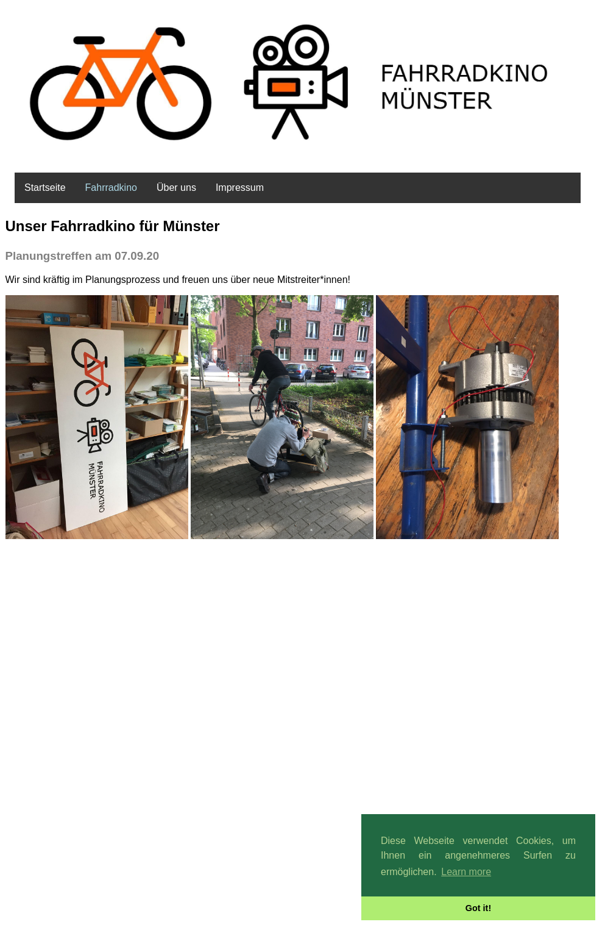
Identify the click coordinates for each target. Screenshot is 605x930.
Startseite (45, 187)
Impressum (240, 187)
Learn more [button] (466, 872)
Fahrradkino (111, 187)
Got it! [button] (478, 908)
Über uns (176, 187)
